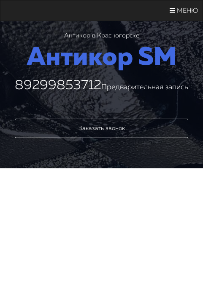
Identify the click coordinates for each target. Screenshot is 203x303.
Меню (184, 10)
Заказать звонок (101, 128)
